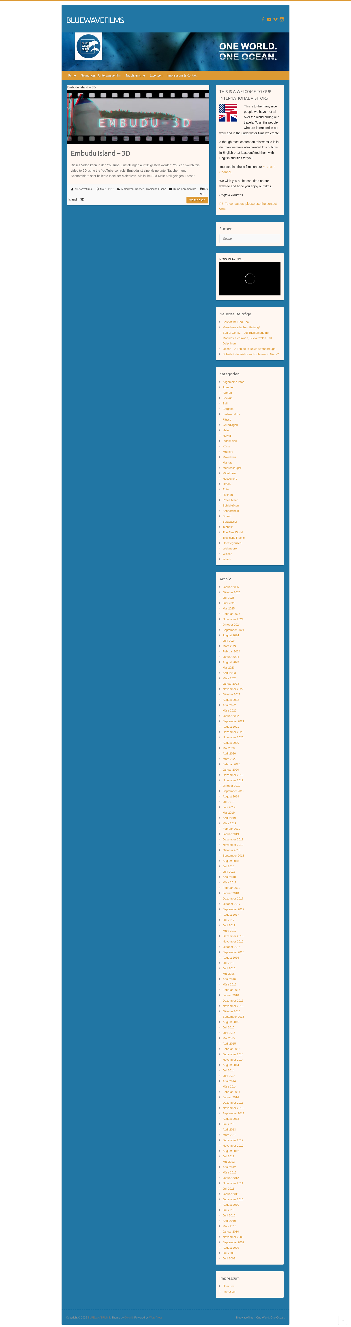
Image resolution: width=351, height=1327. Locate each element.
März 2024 (229, 646)
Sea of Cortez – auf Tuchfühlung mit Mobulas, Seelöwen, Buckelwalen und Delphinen (247, 338)
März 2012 (229, 1172)
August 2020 (231, 742)
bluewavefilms (83, 189)
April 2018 (229, 877)
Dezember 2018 (233, 839)
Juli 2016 (228, 963)
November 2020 (233, 737)
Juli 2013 (228, 1124)
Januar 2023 (231, 683)
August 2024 (231, 635)
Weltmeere (230, 548)
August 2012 (231, 1151)
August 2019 (231, 796)
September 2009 (233, 1242)
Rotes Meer (230, 500)
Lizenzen (156, 75)
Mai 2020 (229, 748)
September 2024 (233, 630)
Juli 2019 (228, 801)
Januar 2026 (231, 587)
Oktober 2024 (231, 624)
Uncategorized (232, 543)
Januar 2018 (231, 893)
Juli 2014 (228, 1070)
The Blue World (233, 532)
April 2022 (229, 705)
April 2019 (229, 818)
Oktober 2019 (231, 785)
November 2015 (233, 1006)
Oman (227, 484)
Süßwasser (230, 521)
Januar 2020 (231, 769)
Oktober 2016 (231, 947)
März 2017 (229, 930)
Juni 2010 (229, 1215)
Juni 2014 (229, 1075)
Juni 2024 (229, 640)
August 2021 (231, 726)
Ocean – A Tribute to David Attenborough (249, 348)
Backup (227, 398)
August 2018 (231, 861)
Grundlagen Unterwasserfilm (100, 75)
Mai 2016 (229, 973)
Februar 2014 (231, 1092)
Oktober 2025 (231, 592)
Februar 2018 (231, 887)
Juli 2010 (228, 1210)
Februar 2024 (231, 651)
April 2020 (229, 753)
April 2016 (229, 979)
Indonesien (230, 441)
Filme (72, 75)
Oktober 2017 (231, 904)
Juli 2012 (228, 1156)
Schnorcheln (231, 511)
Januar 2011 (231, 1194)
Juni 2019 (229, 807)
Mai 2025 (229, 608)
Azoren (227, 392)
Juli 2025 (228, 597)
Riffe (226, 489)
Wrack (227, 559)
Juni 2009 (229, 1258)
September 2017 (233, 909)
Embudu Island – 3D (100, 153)
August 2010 (231, 1204)
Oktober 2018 (231, 850)
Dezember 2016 (233, 936)
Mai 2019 (229, 812)
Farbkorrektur (231, 414)
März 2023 (229, 678)
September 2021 (233, 721)
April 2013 (229, 1129)
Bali (225, 403)
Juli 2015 (228, 1027)
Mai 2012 (229, 1161)
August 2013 (231, 1118)
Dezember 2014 (233, 1054)
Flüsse (227, 419)
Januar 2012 (231, 1178)
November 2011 (233, 1183)
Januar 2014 (231, 1097)
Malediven (127, 189)
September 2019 (233, 791)
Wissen (227, 554)
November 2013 (233, 1108)
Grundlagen (230, 425)
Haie (226, 430)
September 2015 (233, 1016)
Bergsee (228, 408)
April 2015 (229, 1043)
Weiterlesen (197, 200)
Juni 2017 (229, 925)
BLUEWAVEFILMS (95, 20)
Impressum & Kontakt (182, 75)
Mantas (227, 462)
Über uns (229, 1286)
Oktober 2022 (231, 694)
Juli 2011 (228, 1188)
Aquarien (228, 387)
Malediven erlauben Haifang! (241, 327)
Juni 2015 (229, 1032)
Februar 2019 (231, 828)
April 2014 (229, 1081)
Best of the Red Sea (236, 322)
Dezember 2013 (233, 1102)
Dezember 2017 (233, 898)
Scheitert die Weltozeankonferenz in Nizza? (251, 354)
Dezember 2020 (233, 732)
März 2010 (229, 1226)
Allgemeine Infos (233, 382)
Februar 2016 (231, 990)
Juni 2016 (229, 968)
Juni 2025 (229, 603)
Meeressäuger (232, 468)
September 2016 (233, 952)
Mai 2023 (229, 667)
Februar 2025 (231, 613)
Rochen (139, 189)
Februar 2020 (231, 764)
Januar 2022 (231, 716)
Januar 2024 (231, 656)
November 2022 (233, 689)
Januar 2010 (231, 1231)
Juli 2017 (228, 920)
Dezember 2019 (233, 775)
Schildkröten (231, 505)
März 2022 (229, 710)
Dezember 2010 (233, 1199)
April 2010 (229, 1220)
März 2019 (229, 823)
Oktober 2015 (231, 1011)
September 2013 (233, 1113)
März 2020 (229, 759)
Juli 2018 (228, 866)
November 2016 (233, 941)
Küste (226, 446)
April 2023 (229, 673)
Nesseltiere (230, 478)
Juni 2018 (229, 871)
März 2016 (229, 984)
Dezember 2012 (233, 1140)
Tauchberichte (135, 75)
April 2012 (229, 1167)
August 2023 (231, 662)
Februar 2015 (231, 1049)
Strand (227, 516)
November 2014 (233, 1059)
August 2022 (231, 699)
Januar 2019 (231, 834)
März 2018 (229, 882)
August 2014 (231, 1065)
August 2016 (231, 957)
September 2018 (233, 855)
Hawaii (227, 435)
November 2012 (233, 1145)
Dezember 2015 (233, 1000)
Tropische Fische (156, 189)
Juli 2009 (228, 1253)
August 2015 (231, 1022)
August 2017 (231, 914)
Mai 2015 (229, 1038)
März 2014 (229, 1086)
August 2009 (231, 1247)
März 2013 (229, 1135)
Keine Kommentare (184, 189)
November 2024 (233, 619)
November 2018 (233, 844)
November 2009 (233, 1237)
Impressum (230, 1291)
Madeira (228, 451)
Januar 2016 (231, 995)
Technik (228, 527)
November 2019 (233, 780)
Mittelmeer (229, 473)
